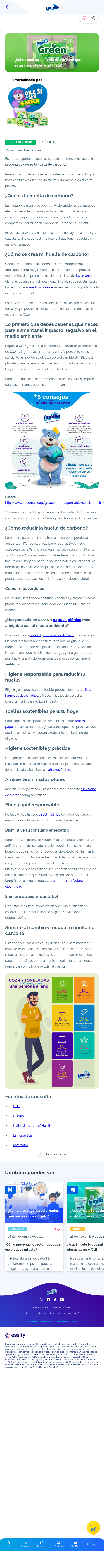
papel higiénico (67, 619)
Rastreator (20, 1145)
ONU (16, 1106)
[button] (8, 1544)
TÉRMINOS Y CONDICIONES (39, 1321)
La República (22, 1135)
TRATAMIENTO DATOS (67, 1321)
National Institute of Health (32, 1126)
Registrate (95, 1544)
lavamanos (84, 276)
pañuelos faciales (59, 770)
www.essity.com (16, 1367)
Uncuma (19, 1116)
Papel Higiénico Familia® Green (52, 635)
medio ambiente (41, 287)
